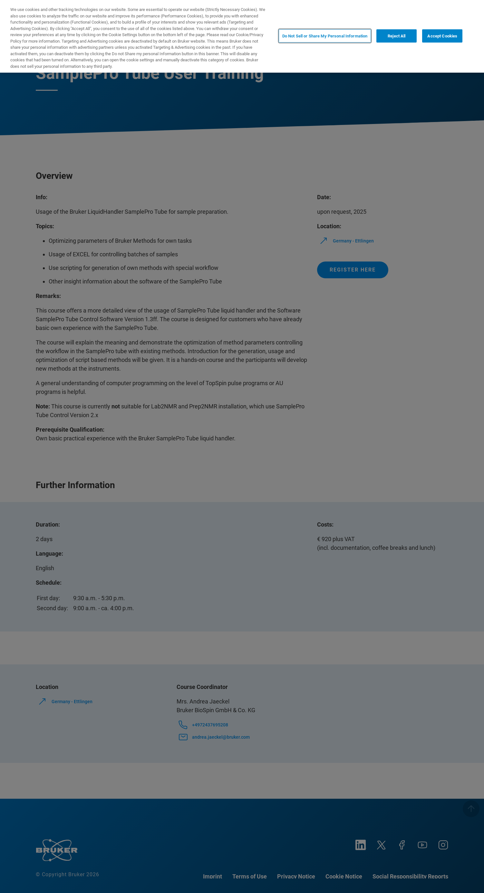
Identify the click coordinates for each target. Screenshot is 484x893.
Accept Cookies (442, 35)
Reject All (396, 35)
